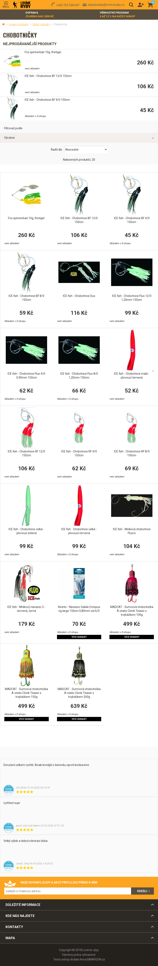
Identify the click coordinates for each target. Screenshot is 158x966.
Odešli (142, 891)
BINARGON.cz (96, 959)
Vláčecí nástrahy (41, 24)
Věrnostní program (117, 14)
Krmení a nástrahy (19, 24)
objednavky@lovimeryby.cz (106, 4)
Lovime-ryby (22, 5)
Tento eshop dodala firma (70, 959)
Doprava (40, 14)
